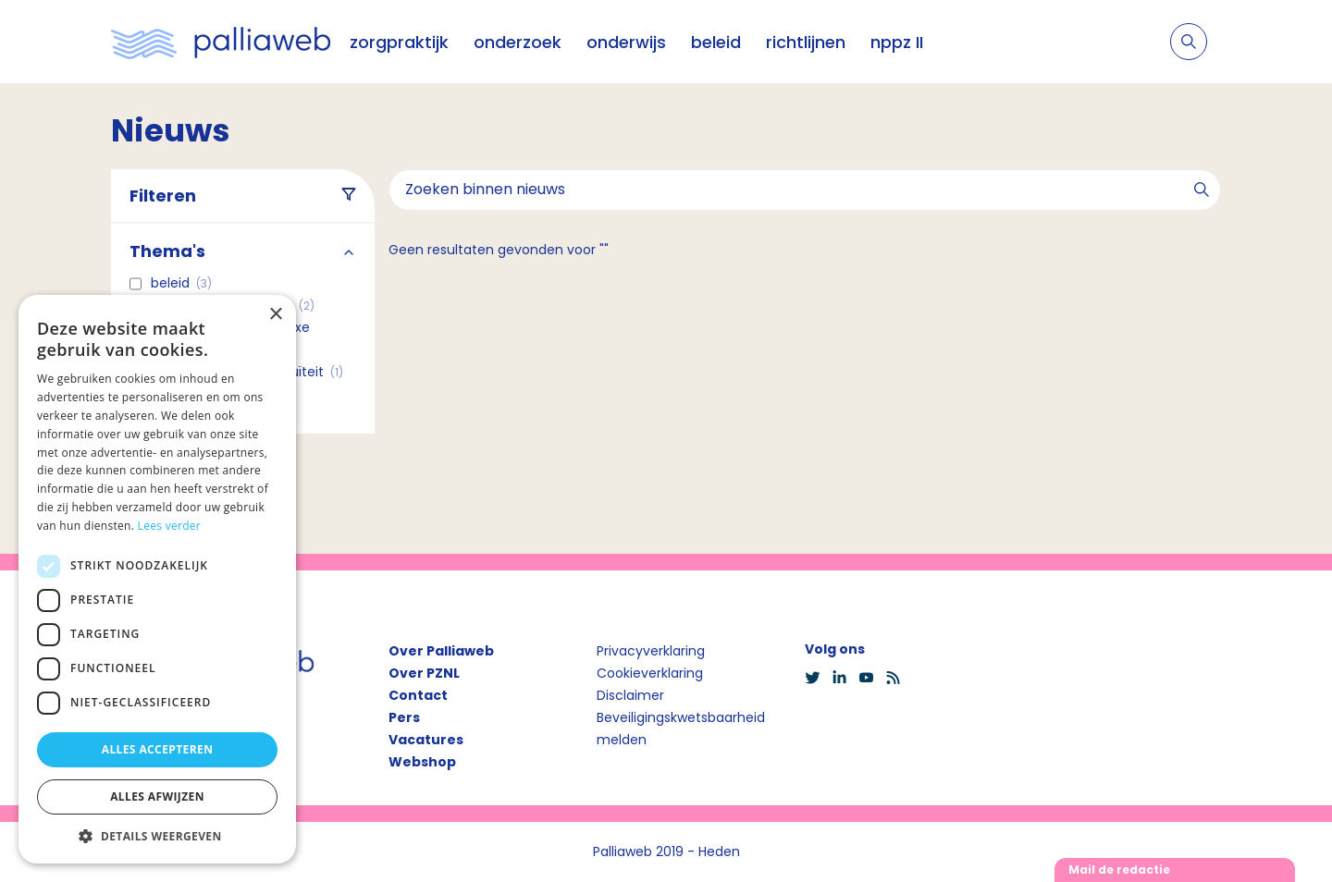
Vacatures (425, 739)
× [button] (275, 315)
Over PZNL (424, 673)
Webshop (422, 762)
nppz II (896, 42)
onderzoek (517, 42)
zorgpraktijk (399, 42)
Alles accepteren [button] (158, 749)
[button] (157, 836)
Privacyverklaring (651, 651)
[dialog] (157, 579)
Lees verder (170, 525)
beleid (716, 42)
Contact (418, 695)
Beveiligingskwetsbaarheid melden (681, 728)
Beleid (181, 283)
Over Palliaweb (441, 651)
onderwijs (626, 42)
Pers (404, 717)
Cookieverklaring (650, 673)
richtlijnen (805, 42)
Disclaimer (630, 695)
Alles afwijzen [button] (157, 796)
